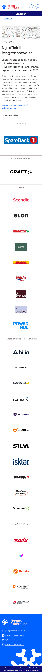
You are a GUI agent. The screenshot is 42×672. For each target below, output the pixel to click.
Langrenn (21, 13)
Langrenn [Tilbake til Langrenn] (8, 18)
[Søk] (31, 6)
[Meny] (38, 6)
